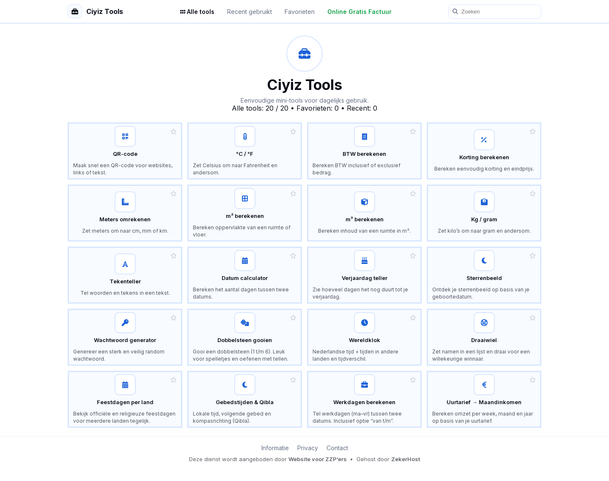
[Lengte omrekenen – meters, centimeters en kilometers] (125, 213)
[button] (173, 131)
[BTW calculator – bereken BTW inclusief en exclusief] (364, 150)
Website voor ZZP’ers (318, 459)
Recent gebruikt (249, 11)
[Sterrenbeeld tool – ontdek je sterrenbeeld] (484, 275)
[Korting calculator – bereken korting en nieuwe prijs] (484, 150)
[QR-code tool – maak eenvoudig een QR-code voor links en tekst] (125, 150)
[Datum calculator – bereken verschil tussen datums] (244, 275)
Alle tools (197, 11)
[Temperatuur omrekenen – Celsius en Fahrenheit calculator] (244, 150)
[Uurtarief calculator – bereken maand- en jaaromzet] (484, 399)
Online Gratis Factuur (359, 11)
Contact (337, 447)
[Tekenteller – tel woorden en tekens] (125, 275)
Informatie (275, 447)
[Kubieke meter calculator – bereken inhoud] (364, 213)
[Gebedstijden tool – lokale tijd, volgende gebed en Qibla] (244, 399)
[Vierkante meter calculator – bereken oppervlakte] (244, 213)
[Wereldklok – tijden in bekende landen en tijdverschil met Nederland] (364, 337)
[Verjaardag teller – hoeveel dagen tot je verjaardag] (364, 275)
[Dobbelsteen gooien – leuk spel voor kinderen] (244, 337)
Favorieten (300, 11)
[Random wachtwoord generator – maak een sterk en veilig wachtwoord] (125, 337)
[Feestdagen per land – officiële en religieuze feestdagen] (125, 399)
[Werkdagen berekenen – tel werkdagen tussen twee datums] (364, 399)
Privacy (307, 447)
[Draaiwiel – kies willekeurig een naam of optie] (484, 337)
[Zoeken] (494, 12)
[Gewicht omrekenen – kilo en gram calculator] (484, 213)
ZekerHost (405, 459)
